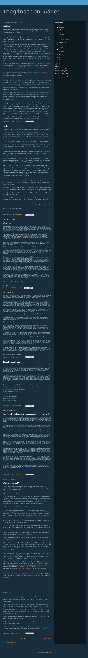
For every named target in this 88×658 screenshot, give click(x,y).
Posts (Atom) (13, 642)
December (61, 27)
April (60, 49)
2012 (58, 62)
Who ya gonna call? (11, 483)
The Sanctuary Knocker (44, 63)
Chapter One (35, 267)
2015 (58, 55)
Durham (6, 26)
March (60, 51)
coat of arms (19, 198)
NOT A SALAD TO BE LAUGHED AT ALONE (28, 568)
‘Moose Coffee (22, 236)
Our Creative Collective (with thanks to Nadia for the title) (26, 414)
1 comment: (18, 287)
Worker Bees (27, 233)
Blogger (50, 652)
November (61, 42)
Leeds (5, 126)
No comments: (19, 121)
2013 (58, 59)
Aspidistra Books (14, 267)
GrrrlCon (6, 277)
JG (58, 66)
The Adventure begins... (12, 362)
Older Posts (47, 638)
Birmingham (8, 292)
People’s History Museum (45, 241)
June (60, 47)
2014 (58, 57)
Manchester (7, 223)
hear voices (42, 73)
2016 (58, 25)
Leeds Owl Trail (22, 199)
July (60, 44)
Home (23, 638)
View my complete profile (61, 77)
